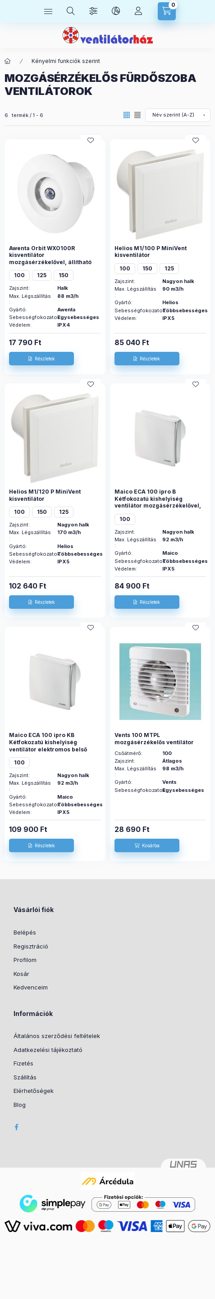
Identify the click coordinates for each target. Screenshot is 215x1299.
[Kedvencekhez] (91, 140)
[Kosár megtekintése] (167, 11)
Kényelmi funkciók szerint (66, 61)
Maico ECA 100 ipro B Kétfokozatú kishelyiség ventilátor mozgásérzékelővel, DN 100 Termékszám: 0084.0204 (157, 505)
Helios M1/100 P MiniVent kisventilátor (150, 252)
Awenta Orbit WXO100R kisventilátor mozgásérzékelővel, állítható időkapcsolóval (50, 259)
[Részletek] (41, 358)
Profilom (25, 959)
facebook (16, 1127)
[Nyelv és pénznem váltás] (116, 11)
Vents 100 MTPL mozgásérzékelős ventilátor (154, 739)
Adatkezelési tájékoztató (48, 1049)
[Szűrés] (93, 11)
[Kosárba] (146, 845)
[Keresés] (71, 11)
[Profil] (138, 11)
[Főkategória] (8, 61)
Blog (20, 1104)
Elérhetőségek (34, 1090)
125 (41, 275)
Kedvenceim (31, 987)
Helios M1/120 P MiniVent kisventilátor (45, 495)
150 (64, 275)
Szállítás (25, 1077)
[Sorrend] (177, 115)
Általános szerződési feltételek (57, 1035)
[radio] (137, 115)
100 (19, 275)
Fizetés (23, 1063)
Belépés (25, 932)
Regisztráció (31, 946)
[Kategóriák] (48, 11)
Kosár (21, 973)
